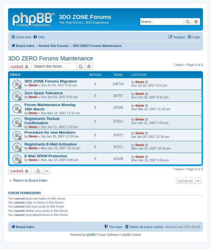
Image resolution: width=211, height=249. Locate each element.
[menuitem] (38, 37)
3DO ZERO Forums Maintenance (50, 58)
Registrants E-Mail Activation (50, 144)
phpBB (90, 234)
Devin (33, 85)
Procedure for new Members (49, 132)
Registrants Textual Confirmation (41, 120)
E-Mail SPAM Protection (45, 156)
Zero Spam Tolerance (43, 93)
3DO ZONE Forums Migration (50, 81)
